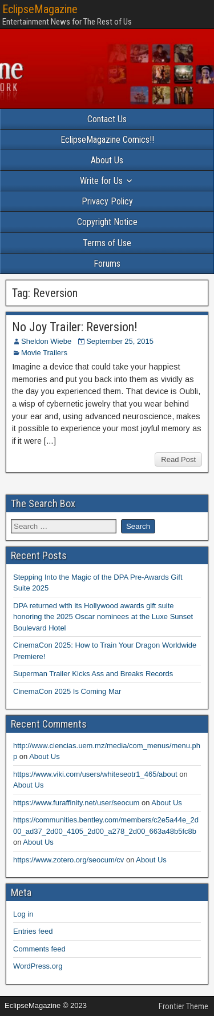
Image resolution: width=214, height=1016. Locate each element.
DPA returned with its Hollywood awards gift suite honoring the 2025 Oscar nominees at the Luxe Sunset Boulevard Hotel (103, 616)
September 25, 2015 (120, 341)
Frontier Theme (183, 1006)
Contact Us (107, 119)
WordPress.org (37, 966)
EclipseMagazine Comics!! (107, 139)
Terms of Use (107, 243)
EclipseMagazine (40, 9)
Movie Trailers (44, 352)
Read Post (178, 459)
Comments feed (39, 949)
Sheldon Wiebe (46, 341)
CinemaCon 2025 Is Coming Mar (67, 691)
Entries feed (33, 931)
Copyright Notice (107, 221)
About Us (107, 160)
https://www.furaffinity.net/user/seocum (76, 802)
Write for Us (101, 180)
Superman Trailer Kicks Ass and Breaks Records (93, 673)
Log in (23, 914)
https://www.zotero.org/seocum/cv (68, 860)
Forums (107, 263)
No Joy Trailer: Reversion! (75, 327)
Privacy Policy (107, 201)
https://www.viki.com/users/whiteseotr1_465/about (95, 774)
